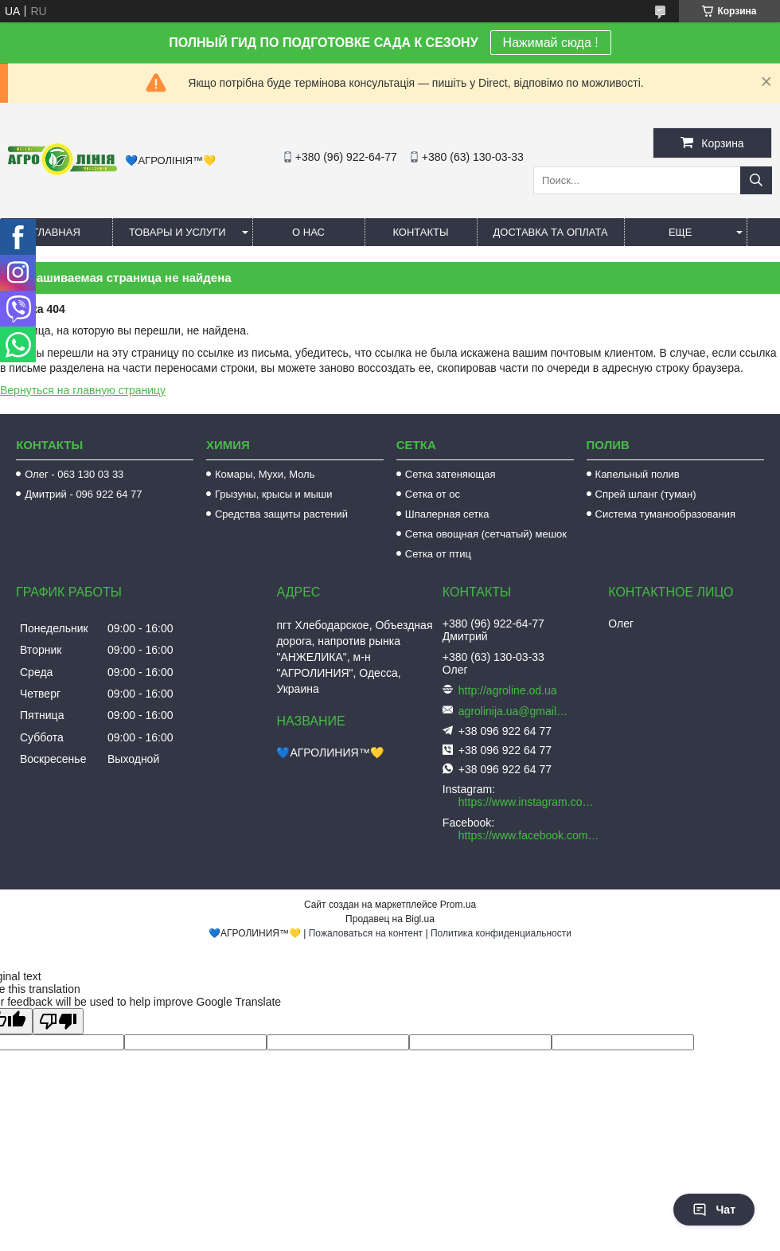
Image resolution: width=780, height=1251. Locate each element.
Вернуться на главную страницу (83, 390)
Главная (56, 232)
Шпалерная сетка (447, 514)
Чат (713, 1209)
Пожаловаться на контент (366, 933)
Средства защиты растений (281, 514)
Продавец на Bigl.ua (390, 919)
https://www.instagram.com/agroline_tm (529, 802)
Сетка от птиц (438, 554)
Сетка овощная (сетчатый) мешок (486, 534)
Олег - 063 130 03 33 (74, 474)
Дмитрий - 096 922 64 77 (83, 494)
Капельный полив (637, 474)
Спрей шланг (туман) (645, 494)
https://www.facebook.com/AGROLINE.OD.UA (529, 835)
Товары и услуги (177, 232)
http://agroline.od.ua (507, 690)
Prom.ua (458, 904)
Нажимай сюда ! (551, 42)
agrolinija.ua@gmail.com (514, 711)
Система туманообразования (665, 514)
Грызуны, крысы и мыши (274, 494)
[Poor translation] (58, 1021)
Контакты (420, 232)
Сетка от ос (432, 494)
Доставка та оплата (550, 232)
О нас (308, 232)
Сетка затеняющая (450, 474)
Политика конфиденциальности (501, 933)
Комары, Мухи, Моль (265, 474)
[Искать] (756, 180)
